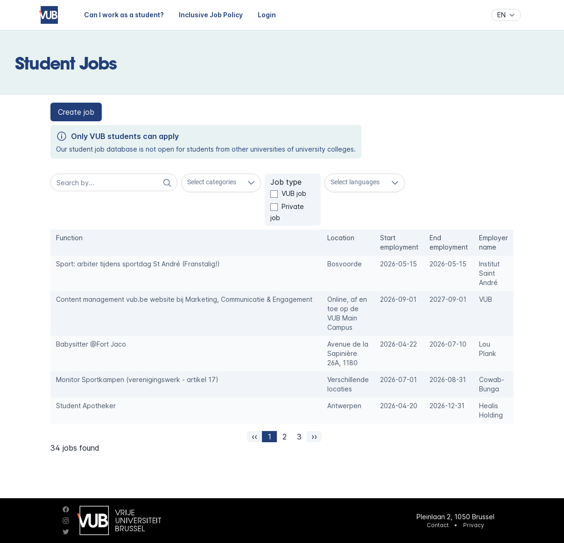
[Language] (506, 15)
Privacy (473, 525)
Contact (438, 525)
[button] (76, 112)
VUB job (294, 193)
